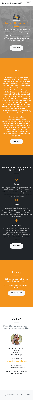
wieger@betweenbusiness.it (16, 361)
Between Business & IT (12, 3)
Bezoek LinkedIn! (16, 293)
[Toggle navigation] (28, 3)
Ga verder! (16, 48)
